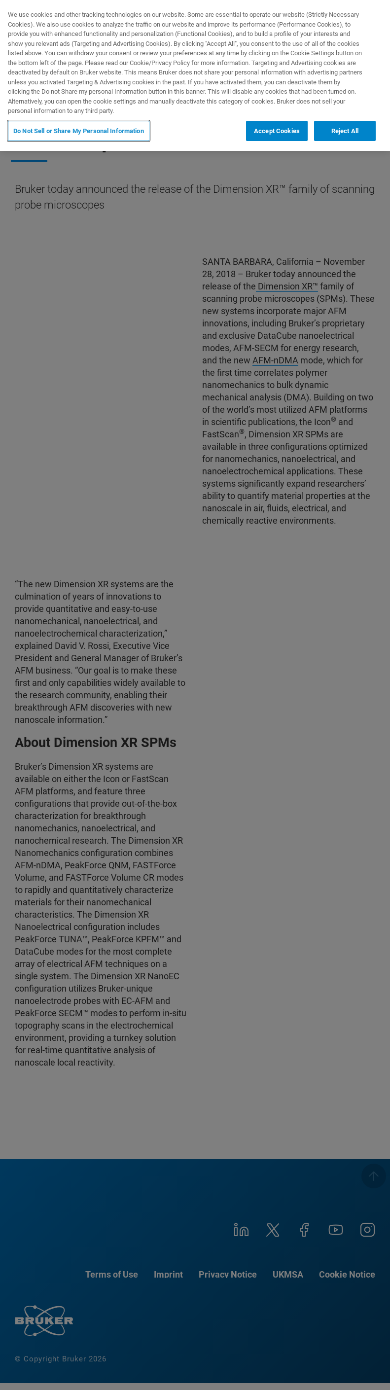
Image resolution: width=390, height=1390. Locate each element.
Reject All (344, 130)
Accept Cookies (277, 130)
